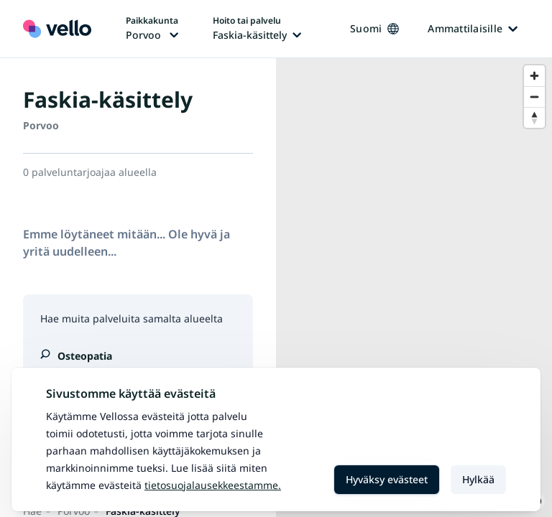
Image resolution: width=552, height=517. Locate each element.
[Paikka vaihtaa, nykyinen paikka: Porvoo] (152, 28)
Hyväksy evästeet (387, 479)
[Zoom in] (534, 75)
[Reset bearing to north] (534, 117)
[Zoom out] (534, 96)
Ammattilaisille (473, 28)
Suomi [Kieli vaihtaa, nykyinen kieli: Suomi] (374, 28)
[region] (414, 287)
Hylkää (478, 479)
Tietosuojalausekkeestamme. (212, 485)
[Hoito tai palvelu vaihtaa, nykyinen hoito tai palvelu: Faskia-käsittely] (257, 28)
